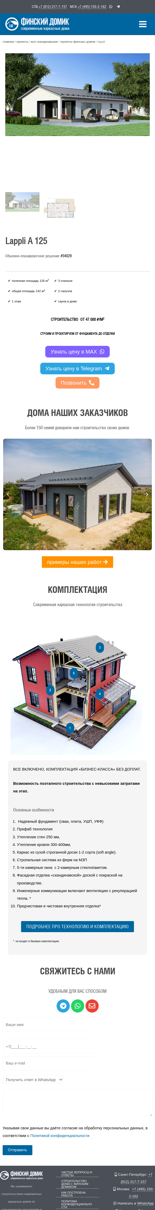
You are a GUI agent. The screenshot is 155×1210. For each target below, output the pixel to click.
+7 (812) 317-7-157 (53, 6)
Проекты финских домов (77, 40)
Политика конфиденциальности (76, 1203)
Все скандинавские (44, 40)
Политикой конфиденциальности (59, 1135)
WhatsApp (145, 1202)
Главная (8, 40)
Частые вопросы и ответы (76, 1173)
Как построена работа (73, 1193)
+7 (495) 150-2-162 (92, 6)
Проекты (22, 40)
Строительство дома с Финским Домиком (74, 1183)
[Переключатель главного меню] (143, 24)
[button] (8, 493)
